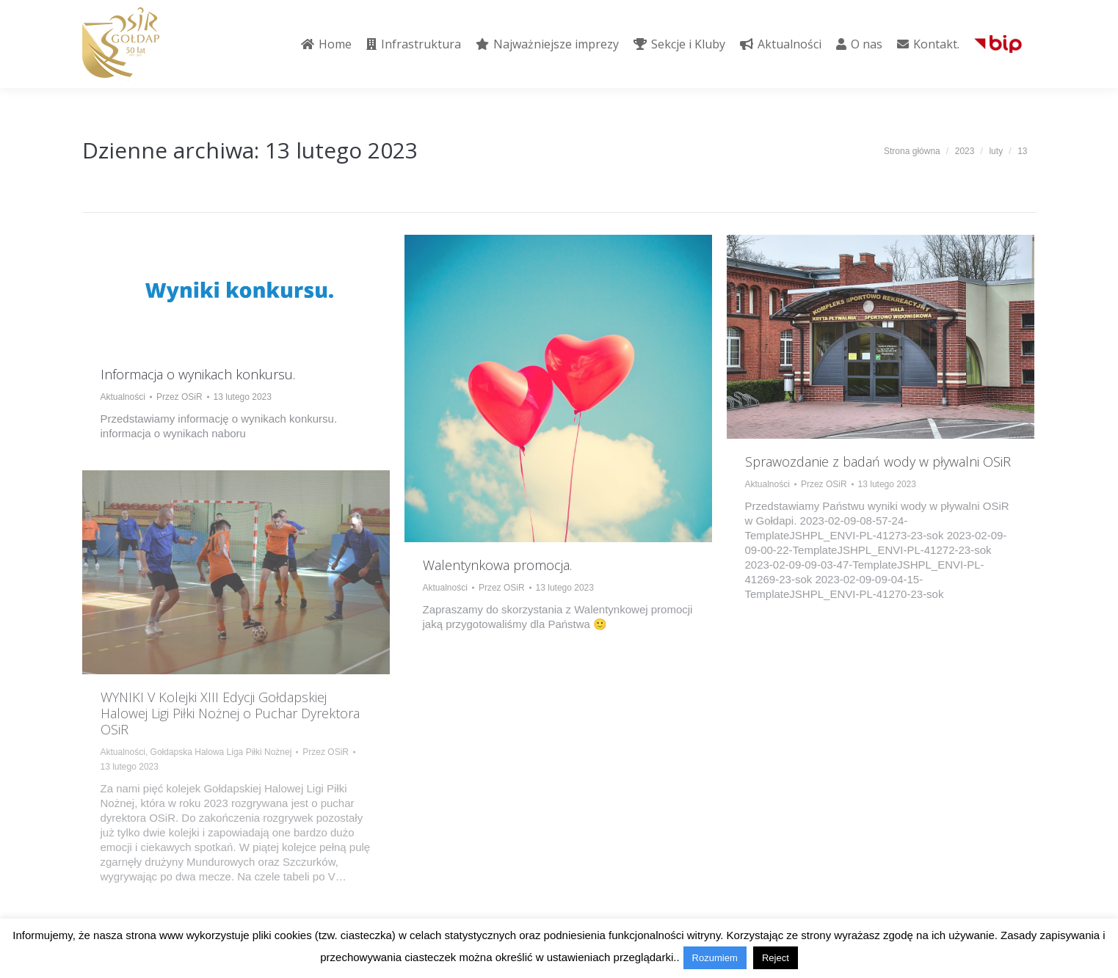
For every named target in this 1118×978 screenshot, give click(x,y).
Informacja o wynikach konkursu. (198, 374)
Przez (179, 397)
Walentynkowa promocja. (497, 565)
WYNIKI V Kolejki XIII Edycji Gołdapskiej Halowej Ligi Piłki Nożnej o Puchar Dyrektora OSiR (230, 713)
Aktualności (123, 397)
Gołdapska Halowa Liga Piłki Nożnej (221, 752)
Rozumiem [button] (715, 957)
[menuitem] (326, 44)
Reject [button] (775, 957)
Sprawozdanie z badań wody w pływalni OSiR (878, 461)
